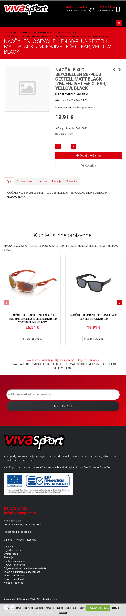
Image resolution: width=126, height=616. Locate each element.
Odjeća (58, 32)
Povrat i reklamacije (14, 564)
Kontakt (31, 539)
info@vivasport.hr (20, 513)
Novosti (20, 539)
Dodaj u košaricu (88, 155)
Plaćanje (56, 181)
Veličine (43, 181)
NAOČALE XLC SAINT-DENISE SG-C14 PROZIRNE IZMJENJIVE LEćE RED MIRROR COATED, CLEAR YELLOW (32, 318)
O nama (8, 539)
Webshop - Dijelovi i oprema (35, 32)
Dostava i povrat (25, 181)
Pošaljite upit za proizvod (84, 107)
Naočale (71, 32)
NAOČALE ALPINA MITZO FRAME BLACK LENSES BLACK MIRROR (93, 316)
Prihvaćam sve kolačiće (98, 608)
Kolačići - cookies (13, 582)
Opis (9, 181)
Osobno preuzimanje (15, 561)
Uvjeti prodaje (11, 553)
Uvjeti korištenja (12, 550)
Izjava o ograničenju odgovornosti (22, 571)
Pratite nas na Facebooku (18, 531)
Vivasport (10, 32)
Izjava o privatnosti (14, 579)
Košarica (88, 165)
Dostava (8, 546)
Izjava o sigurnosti (14, 575)
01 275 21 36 (16, 508)
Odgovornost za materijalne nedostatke (25, 568)
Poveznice (71, 181)
